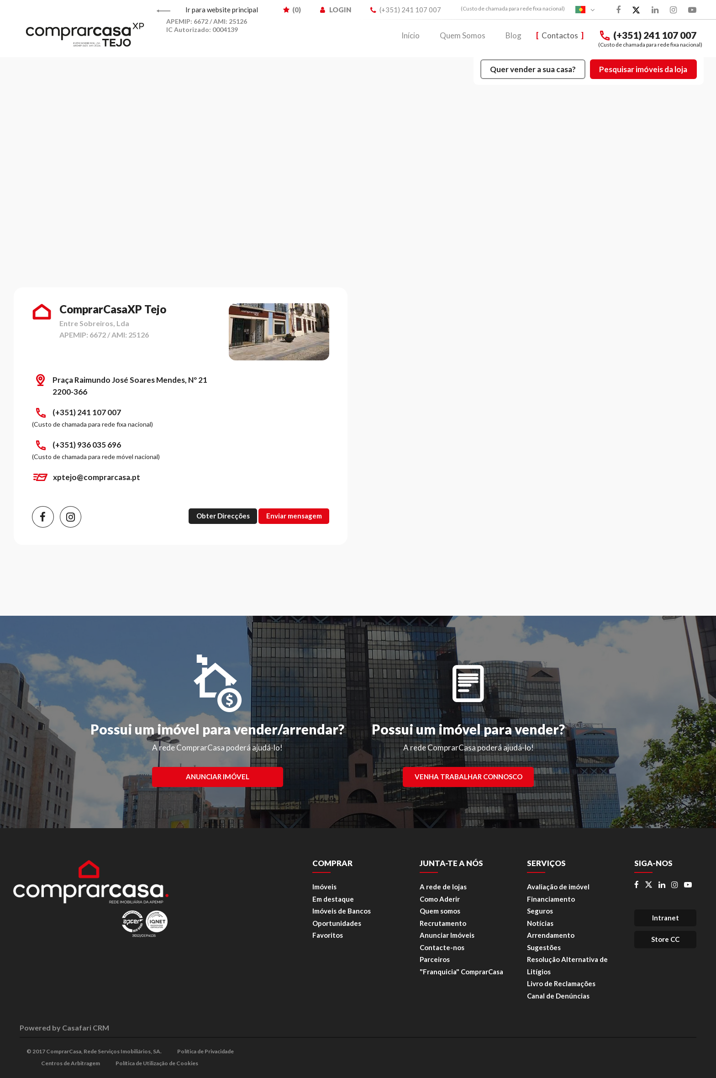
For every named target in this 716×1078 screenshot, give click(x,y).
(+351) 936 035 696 (87, 444)
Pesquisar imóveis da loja (643, 69)
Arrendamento (550, 935)
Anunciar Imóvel (217, 776)
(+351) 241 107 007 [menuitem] (405, 9)
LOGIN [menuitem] (335, 9)
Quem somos (440, 911)
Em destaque (333, 899)
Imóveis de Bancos (341, 911)
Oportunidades (336, 923)
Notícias (540, 923)
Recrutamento (443, 923)
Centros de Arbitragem (70, 1063)
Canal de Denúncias (558, 996)
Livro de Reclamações (561, 983)
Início (410, 35)
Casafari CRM (85, 1027)
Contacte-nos (442, 947)
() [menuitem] (292, 9)
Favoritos (327, 935)
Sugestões (544, 947)
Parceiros (435, 959)
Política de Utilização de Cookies (157, 1063)
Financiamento (551, 899)
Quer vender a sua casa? (533, 69)
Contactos (560, 35)
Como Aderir (440, 899)
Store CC (665, 939)
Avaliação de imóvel (558, 886)
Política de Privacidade (205, 1051)
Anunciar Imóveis (447, 935)
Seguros (540, 911)
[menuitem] (508, 9)
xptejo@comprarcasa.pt (96, 477)
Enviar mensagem (294, 516)
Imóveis (324, 886)
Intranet (665, 918)
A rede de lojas (443, 886)
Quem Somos (462, 35)
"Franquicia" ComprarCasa (461, 971)
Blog (513, 35)
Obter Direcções (223, 516)
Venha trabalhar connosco (468, 776)
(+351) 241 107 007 (647, 35)
